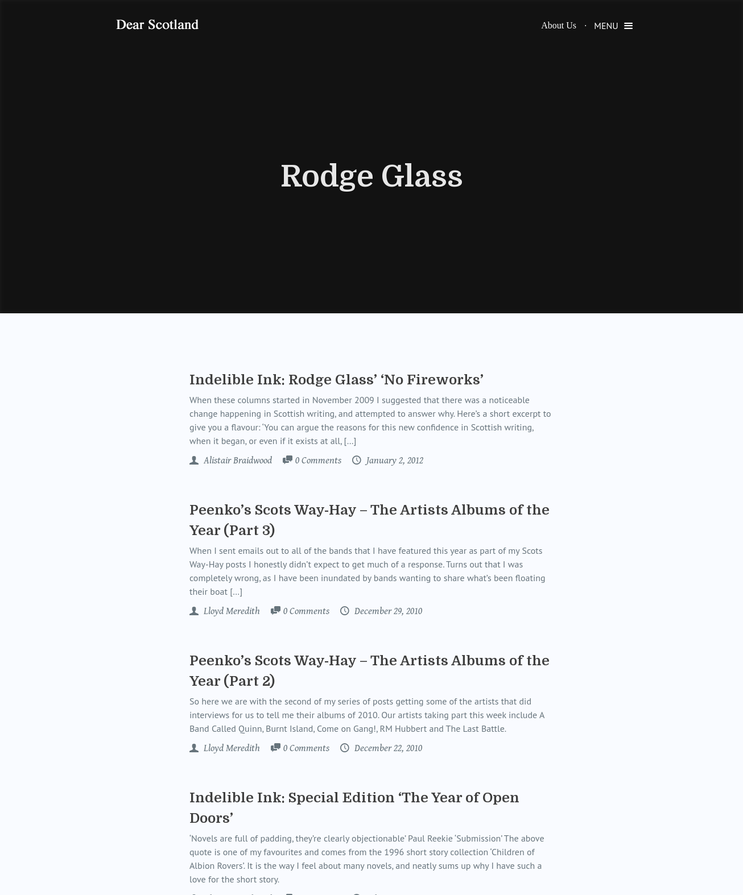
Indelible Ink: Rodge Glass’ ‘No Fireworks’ (336, 380)
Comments (318, 461)
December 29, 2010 (387, 611)
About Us (558, 25)
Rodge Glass (371, 176)
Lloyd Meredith (230, 611)
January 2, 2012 (393, 460)
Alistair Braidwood (236, 460)
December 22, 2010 (387, 748)
